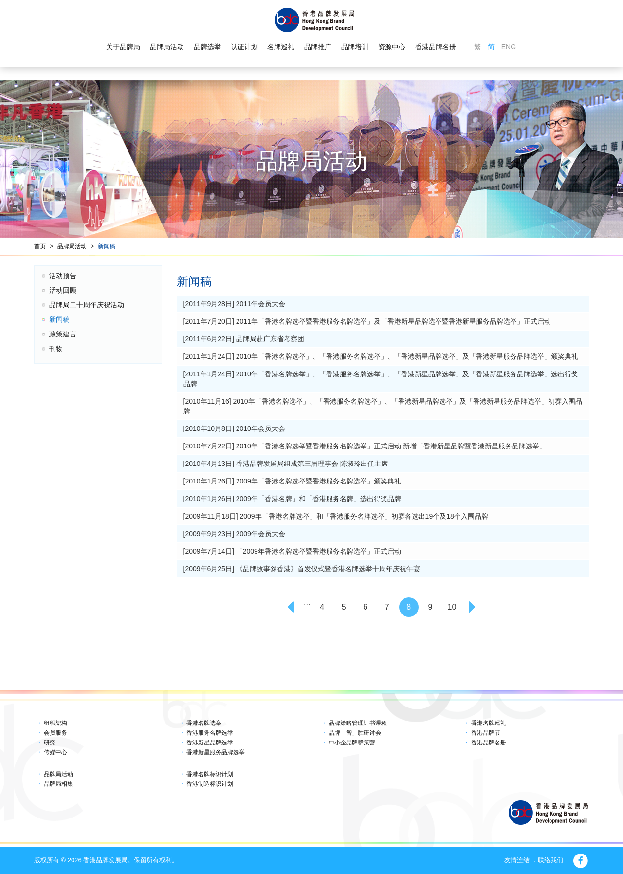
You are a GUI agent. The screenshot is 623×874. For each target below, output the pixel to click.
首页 (40, 246)
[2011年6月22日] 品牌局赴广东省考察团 (243, 339)
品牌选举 (207, 47)
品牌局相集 (58, 784)
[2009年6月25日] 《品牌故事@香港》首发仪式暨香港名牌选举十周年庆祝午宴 (301, 569)
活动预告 (62, 275)
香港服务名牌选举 (209, 732)
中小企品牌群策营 (352, 742)
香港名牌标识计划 (209, 774)
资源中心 (391, 47)
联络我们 (550, 860)
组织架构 (55, 723)
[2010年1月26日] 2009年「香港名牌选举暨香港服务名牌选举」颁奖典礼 (292, 481)
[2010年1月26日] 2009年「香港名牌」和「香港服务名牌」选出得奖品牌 (292, 498)
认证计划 (244, 47)
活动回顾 (62, 290)
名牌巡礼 (280, 47)
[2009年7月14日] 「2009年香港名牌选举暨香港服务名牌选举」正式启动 (292, 551)
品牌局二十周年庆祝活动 (86, 305)
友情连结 (517, 860)
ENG (508, 47)
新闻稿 (106, 246)
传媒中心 (55, 752)
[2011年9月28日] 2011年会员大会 (234, 304)
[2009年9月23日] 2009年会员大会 (234, 534)
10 (452, 607)
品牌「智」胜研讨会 (355, 732)
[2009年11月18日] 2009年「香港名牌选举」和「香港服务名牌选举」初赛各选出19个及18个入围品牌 (335, 516)
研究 (49, 742)
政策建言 (62, 334)
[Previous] (292, 607)
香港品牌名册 (435, 47)
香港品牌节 (485, 732)
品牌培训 (354, 47)
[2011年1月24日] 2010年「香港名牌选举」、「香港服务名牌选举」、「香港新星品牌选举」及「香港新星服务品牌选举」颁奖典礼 (380, 356)
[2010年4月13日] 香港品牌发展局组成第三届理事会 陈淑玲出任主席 (285, 463)
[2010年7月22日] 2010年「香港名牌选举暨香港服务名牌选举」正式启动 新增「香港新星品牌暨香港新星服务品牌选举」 (364, 446)
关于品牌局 (123, 47)
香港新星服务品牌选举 (215, 752)
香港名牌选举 (203, 723)
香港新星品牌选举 (209, 742)
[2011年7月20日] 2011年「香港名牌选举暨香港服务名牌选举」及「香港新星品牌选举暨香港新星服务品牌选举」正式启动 (367, 321)
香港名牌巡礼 (488, 723)
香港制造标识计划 (209, 784)
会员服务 (55, 732)
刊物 (56, 349)
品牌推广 (317, 47)
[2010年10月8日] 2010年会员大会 (234, 428)
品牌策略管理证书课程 (358, 723)
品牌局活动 (167, 47)
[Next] (473, 607)
